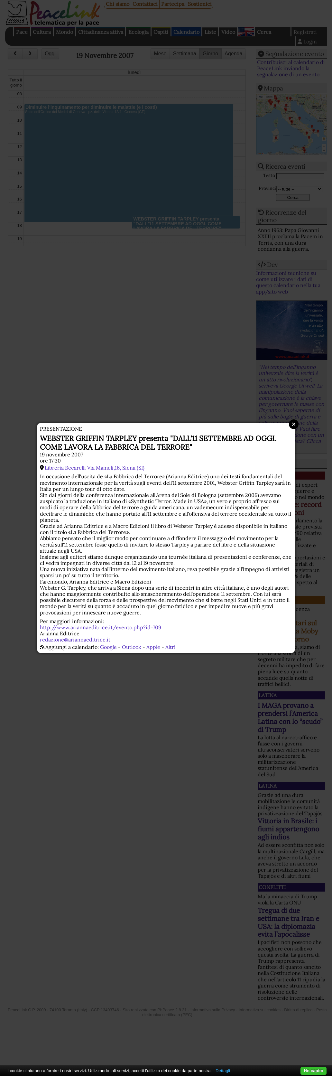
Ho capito (313, 1070)
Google (108, 647)
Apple (153, 647)
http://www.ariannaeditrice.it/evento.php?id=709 (100, 627)
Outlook (131, 647)
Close (294, 424)
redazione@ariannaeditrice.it (75, 639)
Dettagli (223, 1070)
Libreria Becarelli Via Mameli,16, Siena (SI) (94, 467)
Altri (170, 647)
